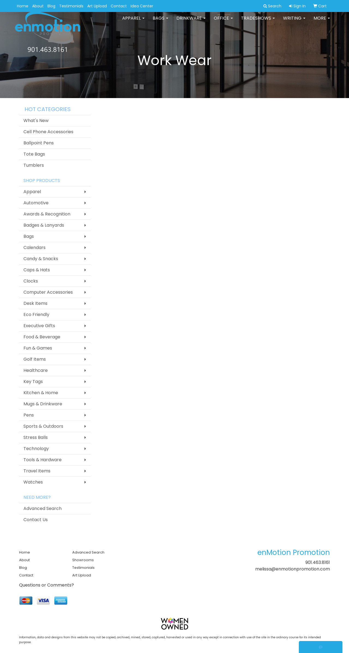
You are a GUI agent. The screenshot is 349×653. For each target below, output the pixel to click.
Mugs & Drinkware (42, 404)
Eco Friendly (36, 314)
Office (223, 22)
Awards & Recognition (46, 214)
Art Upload (97, 6)
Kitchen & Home (40, 393)
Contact (119, 6)
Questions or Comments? (46, 585)
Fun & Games (37, 348)
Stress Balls (35, 437)
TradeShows (258, 22)
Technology (36, 448)
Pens (28, 415)
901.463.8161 (317, 562)
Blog (51, 6)
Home (22, 6)
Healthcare (35, 370)
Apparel (133, 22)
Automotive (36, 203)
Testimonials (71, 6)
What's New (36, 120)
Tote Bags (34, 154)
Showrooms (83, 560)
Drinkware (191, 22)
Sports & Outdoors (43, 426)
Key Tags (33, 381)
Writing (294, 22)
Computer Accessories (48, 292)
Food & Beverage (41, 337)
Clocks (30, 281)
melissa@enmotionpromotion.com (292, 569)
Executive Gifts (39, 326)
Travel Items (36, 471)
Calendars (34, 247)
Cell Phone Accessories (48, 132)
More (322, 22)
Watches (33, 482)
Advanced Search (42, 508)
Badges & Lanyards (43, 225)
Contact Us (35, 520)
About (38, 6)
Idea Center (142, 6)
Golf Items (34, 359)
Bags (160, 22)
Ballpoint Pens (38, 143)
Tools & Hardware (42, 460)
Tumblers (33, 165)
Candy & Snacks (40, 259)
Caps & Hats (36, 270)
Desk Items (35, 303)
